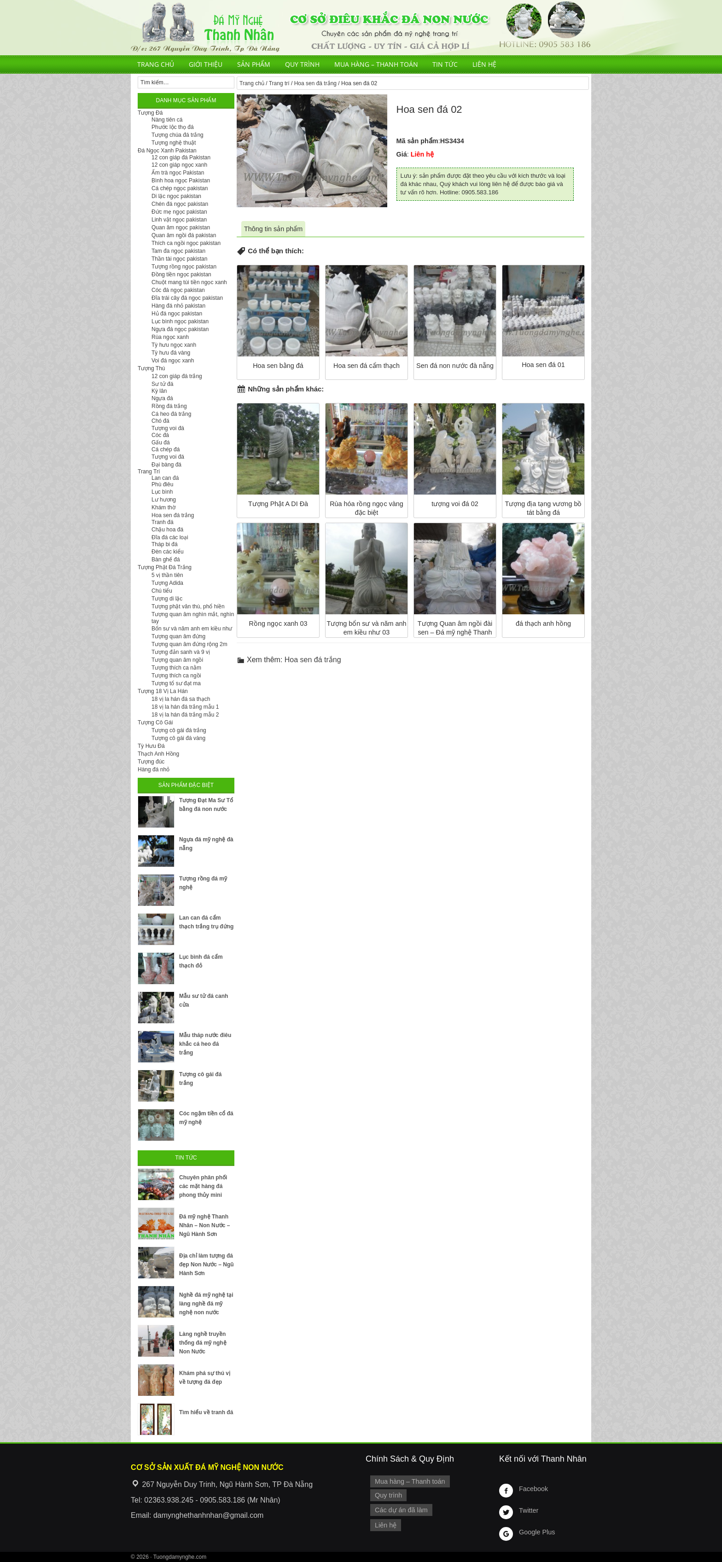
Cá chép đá (165, 449)
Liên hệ (484, 64)
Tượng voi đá (167, 428)
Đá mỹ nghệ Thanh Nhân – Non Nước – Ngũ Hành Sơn (204, 1225)
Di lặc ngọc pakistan (176, 196)
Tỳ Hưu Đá (151, 746)
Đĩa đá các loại (169, 537)
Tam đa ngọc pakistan (178, 251)
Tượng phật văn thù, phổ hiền (188, 606)
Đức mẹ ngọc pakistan (179, 212)
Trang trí (279, 83)
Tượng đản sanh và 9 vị (180, 652)
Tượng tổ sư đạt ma (176, 683)
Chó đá (160, 421)
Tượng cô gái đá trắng (178, 730)
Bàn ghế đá (165, 559)
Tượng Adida (167, 583)
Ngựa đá (162, 398)
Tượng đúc (151, 761)
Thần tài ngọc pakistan (179, 259)
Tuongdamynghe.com (180, 1557)
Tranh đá (162, 522)
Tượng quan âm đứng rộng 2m (189, 644)
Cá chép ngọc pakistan (179, 188)
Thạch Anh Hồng (158, 754)
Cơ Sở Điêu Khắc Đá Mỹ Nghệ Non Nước (361, 27)
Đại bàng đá (166, 464)
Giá (401, 154)
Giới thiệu (205, 64)
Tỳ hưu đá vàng (170, 353)
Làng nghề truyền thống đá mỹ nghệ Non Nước (203, 1343)
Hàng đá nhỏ (153, 769)
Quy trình (302, 64)
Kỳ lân (159, 391)
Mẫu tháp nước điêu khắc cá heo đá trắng (205, 1044)
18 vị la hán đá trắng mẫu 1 (185, 707)
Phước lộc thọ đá (172, 127)
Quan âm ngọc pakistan (180, 227)
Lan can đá (165, 478)
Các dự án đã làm (401, 1510)
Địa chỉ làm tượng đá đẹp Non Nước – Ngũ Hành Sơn (206, 1264)
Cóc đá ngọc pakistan (178, 290)
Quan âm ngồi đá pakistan (183, 235)
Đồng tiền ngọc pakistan (181, 274)
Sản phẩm (253, 64)
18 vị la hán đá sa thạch (180, 699)
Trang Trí (149, 471)
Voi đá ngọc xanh (172, 360)
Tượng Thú (151, 368)
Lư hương (163, 499)
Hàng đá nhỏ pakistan (178, 306)
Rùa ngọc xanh (170, 337)
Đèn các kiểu (167, 551)
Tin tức (445, 64)
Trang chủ (155, 64)
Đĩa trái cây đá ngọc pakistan (187, 298)
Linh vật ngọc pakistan (179, 219)
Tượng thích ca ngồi (176, 675)
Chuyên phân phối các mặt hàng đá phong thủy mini (203, 1186)
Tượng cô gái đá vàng (178, 738)
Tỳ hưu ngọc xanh (173, 345)
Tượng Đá (150, 113)
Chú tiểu (161, 591)
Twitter (528, 1510)
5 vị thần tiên (167, 575)
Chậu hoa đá (167, 529)
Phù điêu (162, 484)
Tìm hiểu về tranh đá (206, 1412)
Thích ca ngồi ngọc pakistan (186, 243)
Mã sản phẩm (417, 141)
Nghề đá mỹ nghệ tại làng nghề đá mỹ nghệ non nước (206, 1304)
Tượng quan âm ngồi (177, 660)
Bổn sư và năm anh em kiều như (191, 628)
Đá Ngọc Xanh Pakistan (167, 150)
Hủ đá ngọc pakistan (176, 313)
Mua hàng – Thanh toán (376, 64)
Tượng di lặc (166, 598)
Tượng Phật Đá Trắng (165, 567)
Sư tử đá (162, 384)
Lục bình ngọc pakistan (180, 321)
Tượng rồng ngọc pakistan (183, 266)
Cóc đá (160, 435)
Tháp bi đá (164, 544)
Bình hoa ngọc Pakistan (180, 180)
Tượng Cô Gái (155, 722)
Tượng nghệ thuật (173, 143)
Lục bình (162, 492)
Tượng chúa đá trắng (177, 135)
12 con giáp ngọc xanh (179, 165)
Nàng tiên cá (166, 120)
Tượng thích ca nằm (176, 667)
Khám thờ (163, 507)
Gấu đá (160, 442)
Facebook (533, 1488)
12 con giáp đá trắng (176, 376)
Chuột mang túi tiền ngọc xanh (189, 282)
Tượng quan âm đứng (178, 636)
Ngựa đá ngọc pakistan (180, 329)
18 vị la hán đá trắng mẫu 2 (185, 714)
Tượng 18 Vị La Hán (163, 691)
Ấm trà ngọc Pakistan (177, 172)
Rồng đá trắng (169, 406)
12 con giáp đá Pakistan (180, 157)
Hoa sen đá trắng (315, 83)
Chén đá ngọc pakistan (179, 204)
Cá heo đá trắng (171, 414)
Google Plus (537, 1532)
